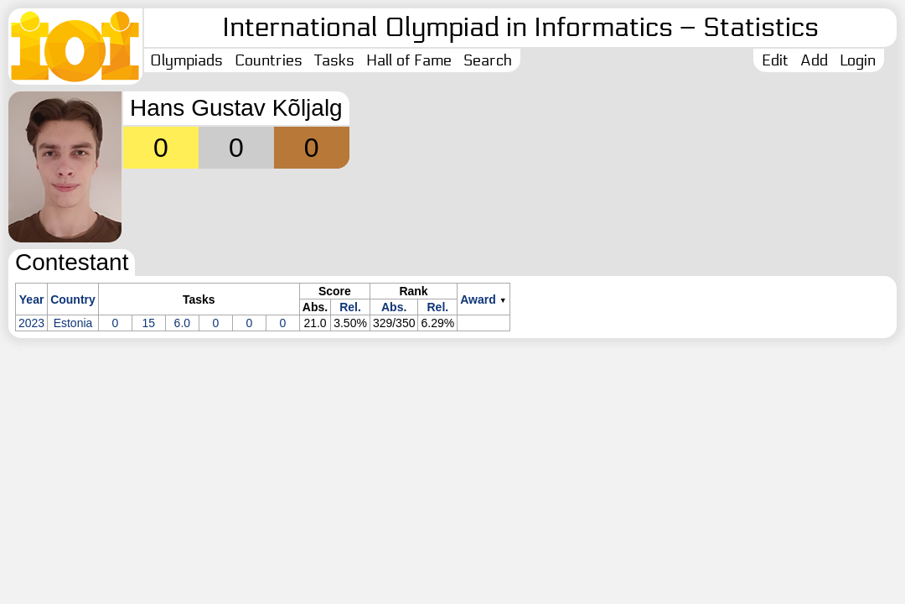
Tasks (334, 60)
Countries (269, 60)
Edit (775, 60)
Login (858, 60)
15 (149, 323)
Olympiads (186, 60)
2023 (31, 323)
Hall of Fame (409, 60)
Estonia (73, 323)
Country (73, 299)
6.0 (182, 323)
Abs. (393, 307)
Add (814, 60)
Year (31, 299)
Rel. (350, 307)
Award (478, 299)
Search (487, 60)
